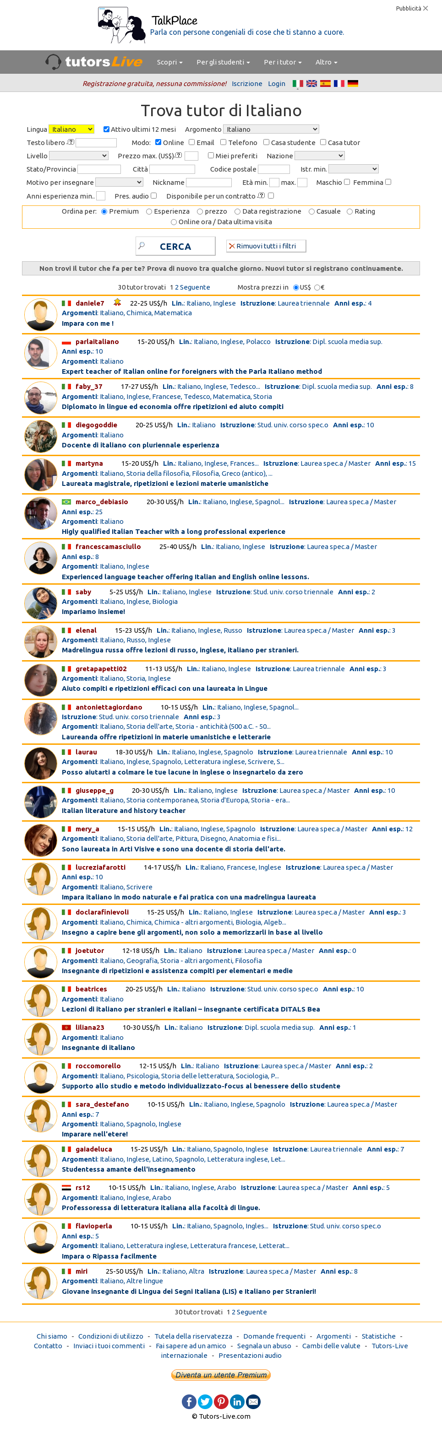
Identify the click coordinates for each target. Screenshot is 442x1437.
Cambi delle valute (331, 1346)
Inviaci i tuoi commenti (109, 1346)
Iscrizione (247, 83)
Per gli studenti (223, 62)
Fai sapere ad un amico (191, 1346)
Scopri (170, 62)
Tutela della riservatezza (193, 1336)
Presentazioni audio (250, 1355)
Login (276, 83)
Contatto (48, 1346)
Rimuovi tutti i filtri (262, 245)
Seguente (195, 287)
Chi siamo (52, 1336)
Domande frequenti (274, 1336)
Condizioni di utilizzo (110, 1336)
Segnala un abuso (264, 1346)
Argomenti (333, 1336)
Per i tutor (283, 62)
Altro (327, 62)
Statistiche (379, 1336)
